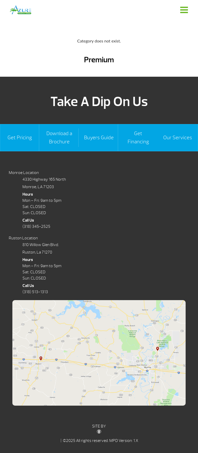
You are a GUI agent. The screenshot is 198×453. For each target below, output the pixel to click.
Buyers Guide (99, 137)
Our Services (177, 137)
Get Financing (138, 137)
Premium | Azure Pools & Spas (20, 9)
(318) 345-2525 (36, 226)
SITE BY (99, 429)
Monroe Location (24, 172)
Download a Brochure (59, 137)
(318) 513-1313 (35, 291)
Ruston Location (23, 238)
